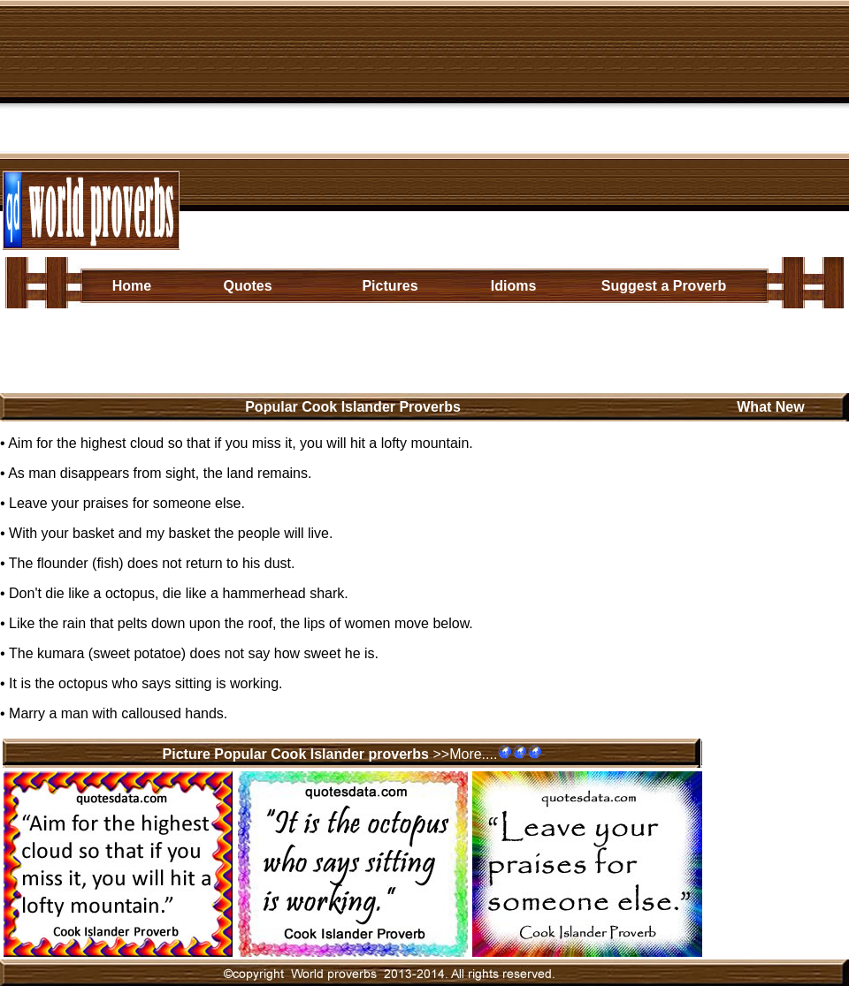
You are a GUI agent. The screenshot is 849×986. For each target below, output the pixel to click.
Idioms (514, 285)
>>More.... (464, 754)
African (141, 327)
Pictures (389, 285)
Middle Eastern (549, 327)
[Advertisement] (517, 126)
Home (131, 285)
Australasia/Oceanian (420, 355)
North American (169, 355)
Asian (193, 327)
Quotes (247, 285)
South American (285, 355)
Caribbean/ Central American (393, 327)
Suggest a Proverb (663, 285)
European (254, 327)
